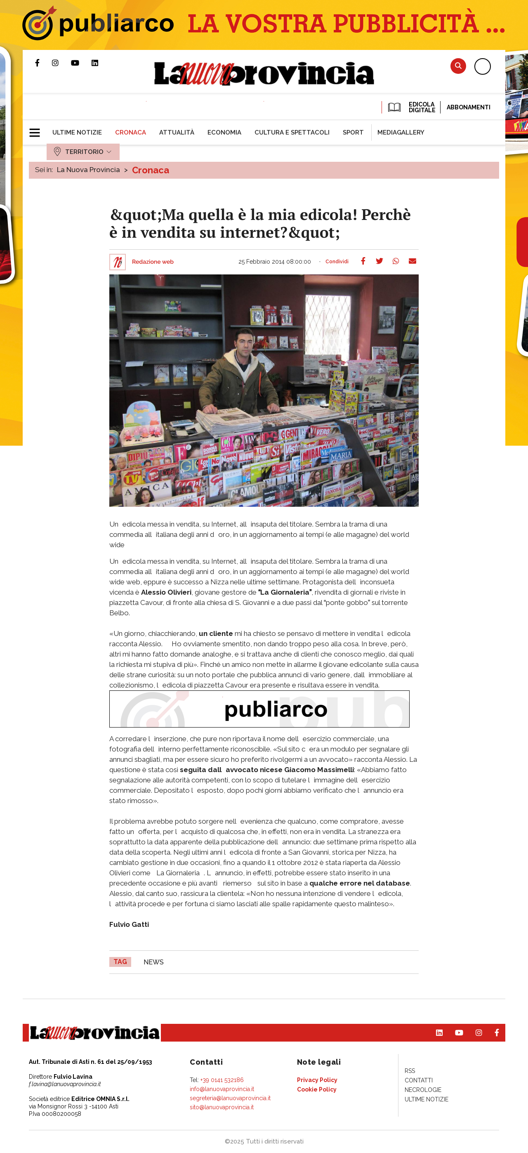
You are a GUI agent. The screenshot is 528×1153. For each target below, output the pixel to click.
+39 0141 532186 (222, 1080)
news (154, 962)
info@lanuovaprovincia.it (222, 1089)
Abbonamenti (468, 107)
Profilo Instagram (61, 62)
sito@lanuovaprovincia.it (222, 1107)
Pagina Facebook (43, 62)
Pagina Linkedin (101, 62)
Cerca (458, 65)
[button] (38, 129)
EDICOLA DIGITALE (411, 107)
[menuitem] (77, 132)
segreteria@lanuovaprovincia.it (230, 1098)
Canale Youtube (81, 62)
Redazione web (153, 262)
